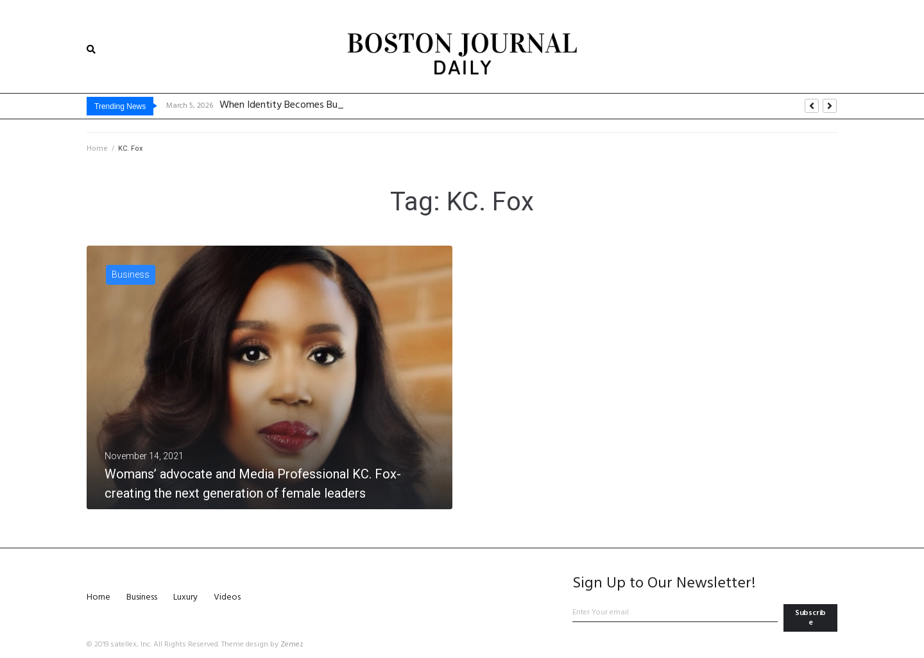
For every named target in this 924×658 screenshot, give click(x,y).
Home (97, 148)
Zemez (292, 644)
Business (131, 274)
